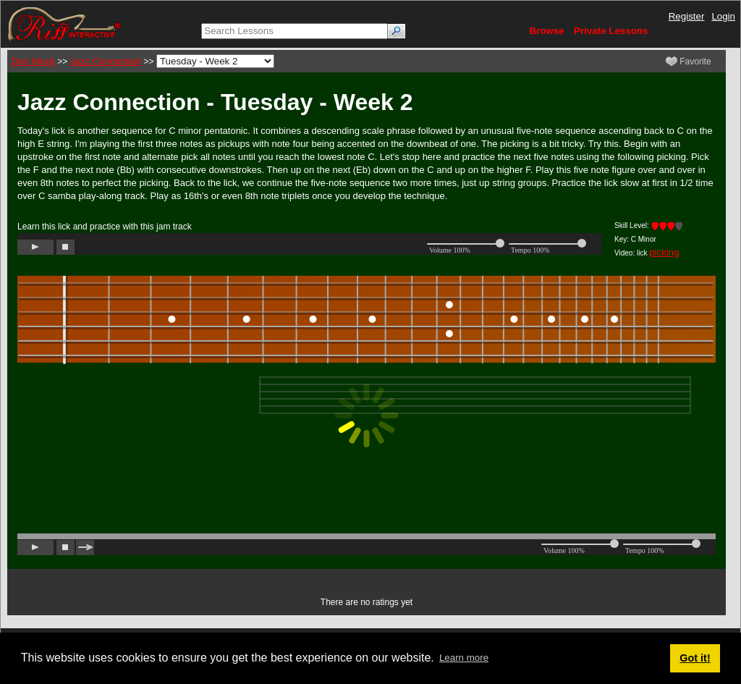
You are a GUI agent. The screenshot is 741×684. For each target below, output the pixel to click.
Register (687, 16)
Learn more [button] (463, 657)
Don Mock (33, 61)
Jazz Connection (106, 61)
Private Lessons (611, 30)
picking (664, 252)
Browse (547, 30)
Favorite (688, 61)
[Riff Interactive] (64, 23)
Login (723, 16)
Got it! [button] (694, 658)
